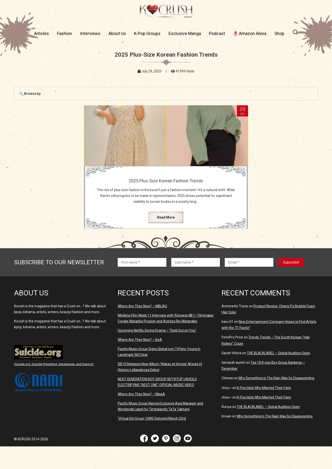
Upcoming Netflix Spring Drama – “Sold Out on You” (157, 353)
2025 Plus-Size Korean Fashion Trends (166, 183)
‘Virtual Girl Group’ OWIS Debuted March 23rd (152, 441)
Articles (41, 33)
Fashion (64, 33)
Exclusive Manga (185, 33)
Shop (279, 33)
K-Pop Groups (147, 33)
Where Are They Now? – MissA (141, 417)
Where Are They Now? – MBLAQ (142, 329)
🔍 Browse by (30, 94)
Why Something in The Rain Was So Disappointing (276, 401)
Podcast (217, 33)
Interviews (90, 33)
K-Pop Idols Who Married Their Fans (264, 410)
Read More (166, 240)
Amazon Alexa (249, 33)
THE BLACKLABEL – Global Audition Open (278, 376)
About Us (117, 33)
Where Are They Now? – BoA (140, 362)
